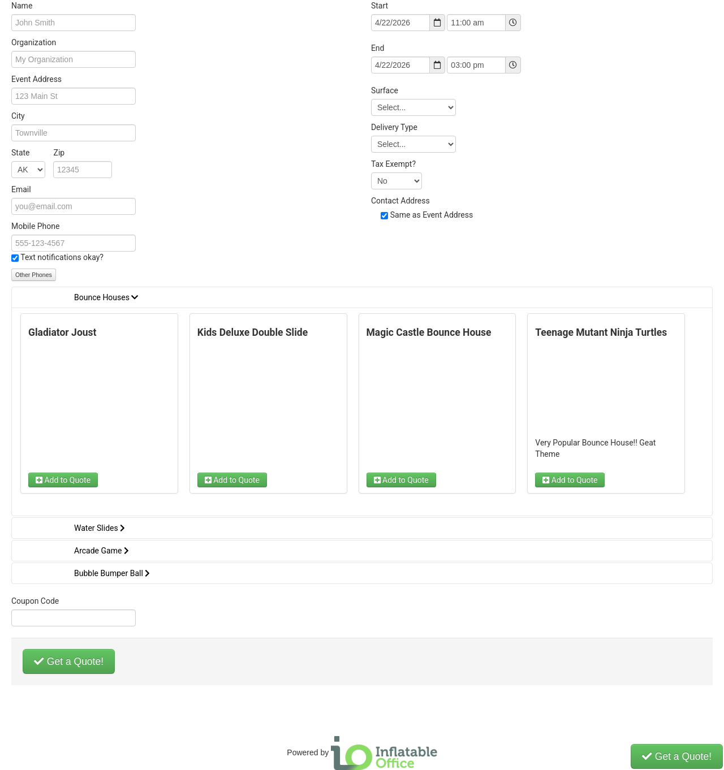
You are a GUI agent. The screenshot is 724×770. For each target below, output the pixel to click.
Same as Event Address (431, 214)
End (378, 48)
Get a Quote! (69, 661)
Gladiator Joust (62, 332)
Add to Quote (63, 480)
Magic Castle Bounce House (429, 332)
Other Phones (33, 274)
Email (21, 189)
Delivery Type (394, 127)
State (37, 152)
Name (21, 5)
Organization (33, 42)
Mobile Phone (35, 226)
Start (379, 5)
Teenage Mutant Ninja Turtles (601, 332)
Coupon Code (35, 600)
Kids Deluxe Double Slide (252, 332)
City (18, 115)
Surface (384, 90)
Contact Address (400, 200)
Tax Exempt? (393, 163)
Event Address (36, 79)
